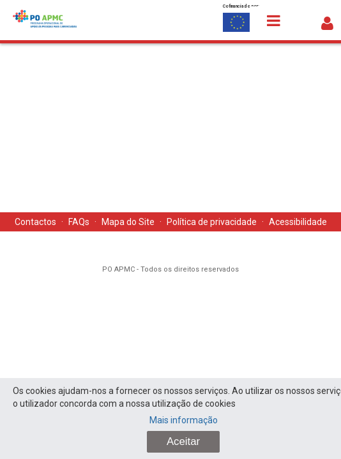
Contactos (35, 222)
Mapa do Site (128, 222)
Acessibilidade (298, 222)
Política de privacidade (212, 222)
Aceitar (183, 441)
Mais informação (183, 420)
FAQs (78, 222)
